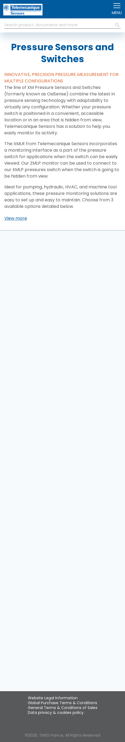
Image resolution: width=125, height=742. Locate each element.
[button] (15, 218)
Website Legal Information (53, 698)
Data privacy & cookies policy (56, 712)
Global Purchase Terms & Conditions (62, 703)
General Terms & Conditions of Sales (62, 707)
